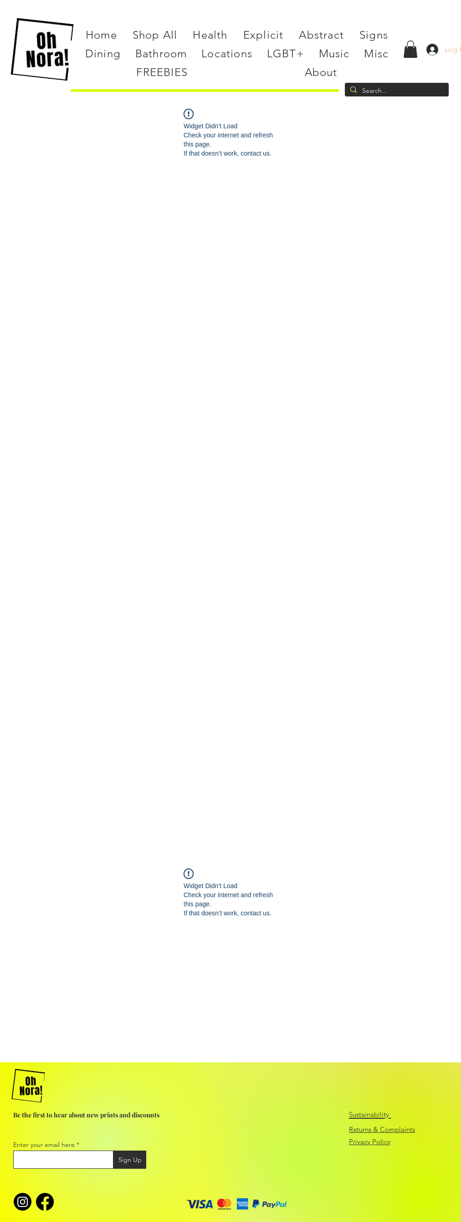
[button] (410, 49)
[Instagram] (22, 1202)
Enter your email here (44, 1144)
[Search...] (396, 91)
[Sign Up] (129, 1160)
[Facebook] (45, 1202)
